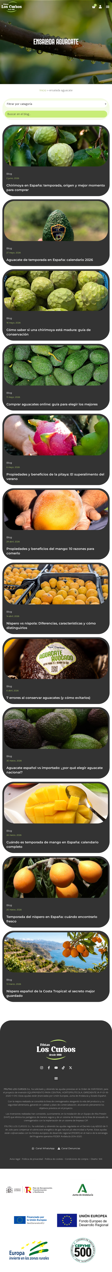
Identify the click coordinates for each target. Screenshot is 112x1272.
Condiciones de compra (76, 1159)
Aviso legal (15, 1159)
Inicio (43, 90)
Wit (100, 1159)
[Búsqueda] (56, 114)
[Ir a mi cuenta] (100, 6)
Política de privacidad (32, 1159)
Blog (9, 173)
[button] (107, 6)
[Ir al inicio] (12, 7)
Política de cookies (54, 1159)
